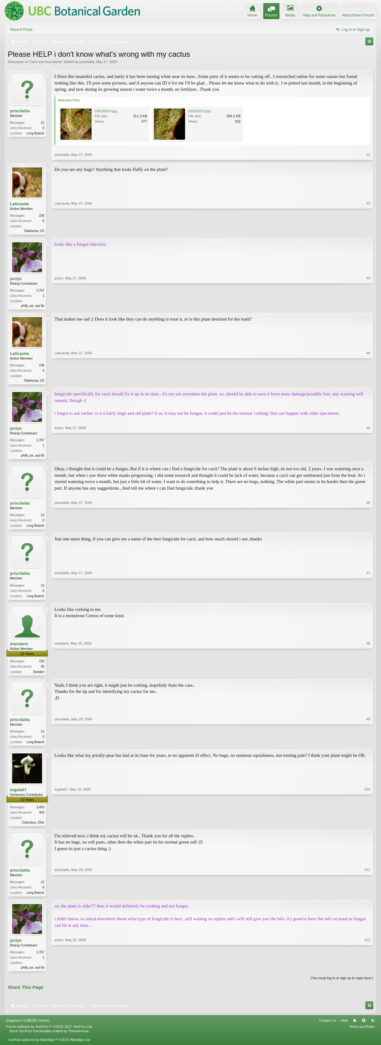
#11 (367, 897)
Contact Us (327, 1027)
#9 (368, 745)
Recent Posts (21, 29)
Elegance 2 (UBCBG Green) (27, 1027)
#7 (368, 598)
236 (41, 215)
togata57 (18, 794)
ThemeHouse (78, 1037)
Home (354, 1027)
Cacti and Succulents (46, 62)
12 (42, 122)
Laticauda (19, 203)
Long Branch (35, 133)
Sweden (38, 675)
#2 (368, 230)
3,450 (40, 812)
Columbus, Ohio (33, 827)
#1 (368, 155)
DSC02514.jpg (106, 111)
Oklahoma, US (34, 231)
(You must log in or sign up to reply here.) (342, 985)
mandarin (19, 647)
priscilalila (86, 62)
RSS (372, 1027)
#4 (368, 381)
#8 (368, 675)
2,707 (40, 291)
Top (363, 1027)
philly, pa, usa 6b (32, 306)
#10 (367, 827)
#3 (368, 305)
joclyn (16, 279)
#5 (368, 456)
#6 (368, 527)
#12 (367, 973)
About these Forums (358, 15)
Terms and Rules (362, 1033)
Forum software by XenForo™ (49, 1033)
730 (41, 665)
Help (344, 1027)
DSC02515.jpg (199, 111)
